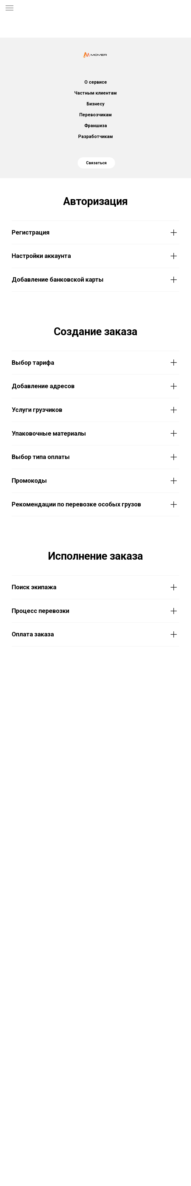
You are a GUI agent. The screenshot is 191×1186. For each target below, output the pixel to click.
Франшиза (95, 125)
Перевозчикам (95, 114)
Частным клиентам (95, 93)
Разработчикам (95, 136)
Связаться (96, 163)
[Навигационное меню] (9, 8)
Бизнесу (95, 104)
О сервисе (95, 82)
